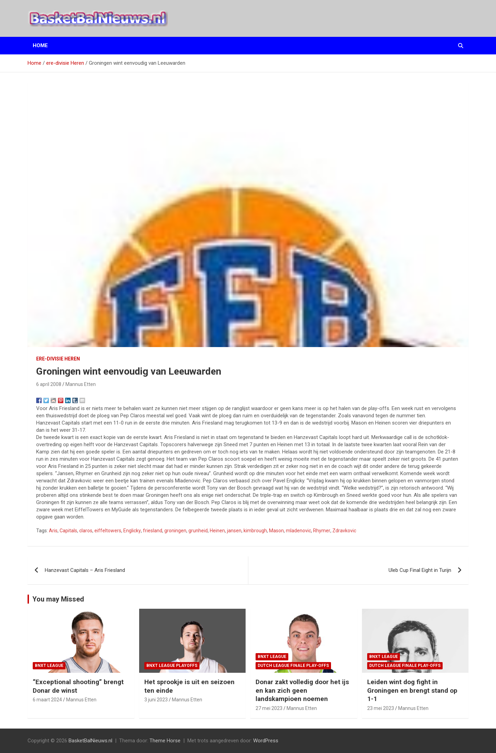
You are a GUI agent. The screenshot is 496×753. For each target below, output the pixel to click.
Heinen (217, 530)
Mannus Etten (80, 384)
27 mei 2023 (269, 708)
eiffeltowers (107, 530)
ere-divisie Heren (58, 359)
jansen (234, 530)
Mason (276, 530)
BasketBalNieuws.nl (90, 741)
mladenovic (298, 530)
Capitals (68, 530)
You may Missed (58, 599)
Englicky (132, 530)
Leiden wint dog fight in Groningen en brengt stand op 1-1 (412, 690)
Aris (53, 530)
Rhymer (321, 530)
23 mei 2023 (380, 708)
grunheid (198, 530)
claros (85, 530)
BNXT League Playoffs (171, 665)
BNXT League (49, 665)
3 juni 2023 (156, 699)
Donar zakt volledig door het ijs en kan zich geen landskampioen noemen (302, 690)
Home (40, 45)
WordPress (265, 741)
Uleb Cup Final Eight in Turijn (420, 570)
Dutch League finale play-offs (293, 665)
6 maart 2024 (47, 699)
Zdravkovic (344, 530)
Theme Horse (164, 741)
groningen (175, 530)
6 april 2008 (48, 384)
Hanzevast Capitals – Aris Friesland (85, 570)
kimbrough (255, 530)
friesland (152, 530)
